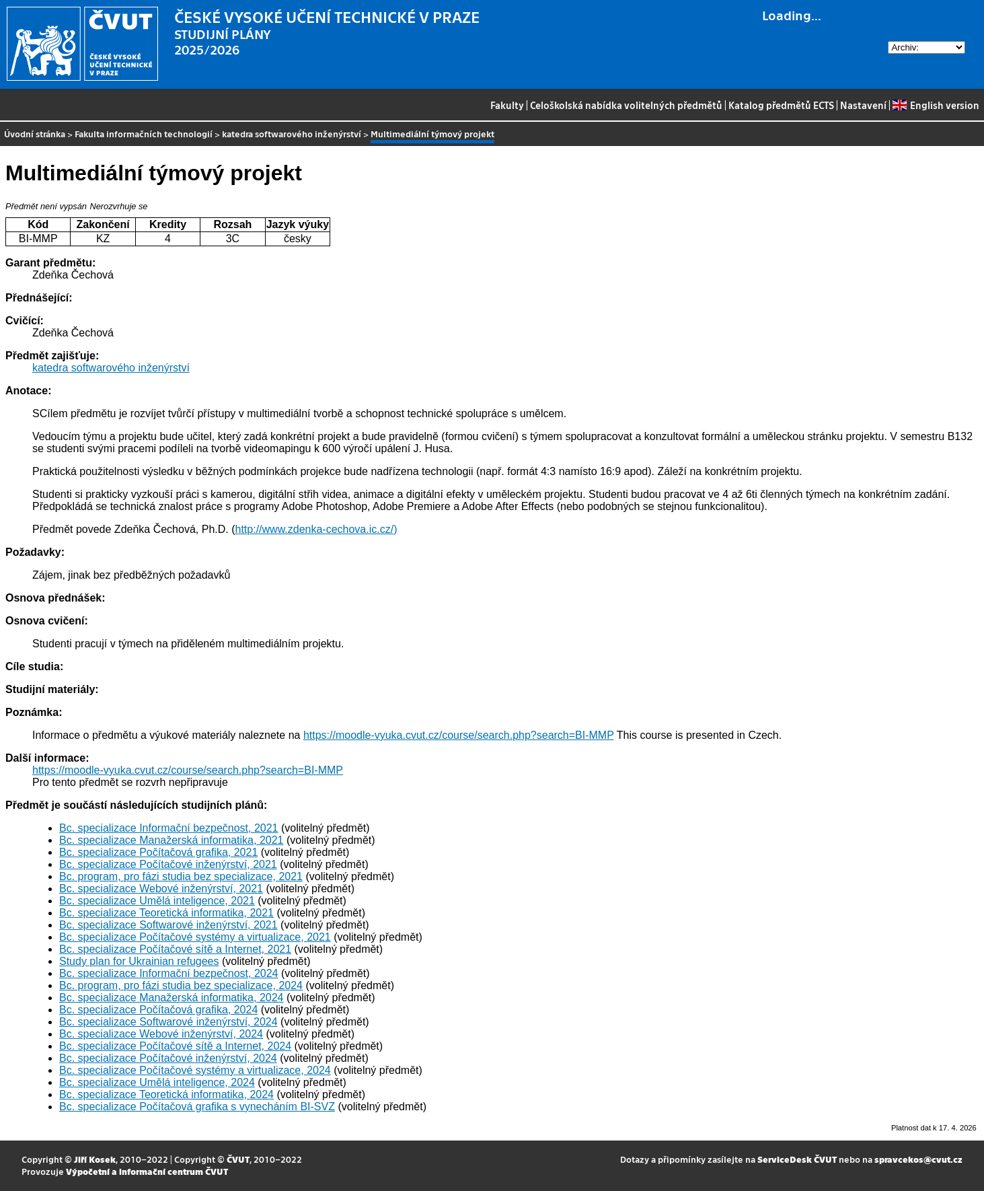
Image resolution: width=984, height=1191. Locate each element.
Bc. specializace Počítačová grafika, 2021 (158, 852)
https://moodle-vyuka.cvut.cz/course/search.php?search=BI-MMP (458, 735)
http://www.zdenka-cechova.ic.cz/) (316, 529)
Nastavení (863, 105)
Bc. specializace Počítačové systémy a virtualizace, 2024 (195, 1070)
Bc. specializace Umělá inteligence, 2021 (157, 900)
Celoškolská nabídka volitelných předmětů (626, 105)
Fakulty (507, 105)
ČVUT (238, 1159)
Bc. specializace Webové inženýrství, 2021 (161, 888)
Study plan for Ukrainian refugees (139, 961)
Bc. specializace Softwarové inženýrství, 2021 (168, 925)
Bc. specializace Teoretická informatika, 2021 (166, 912)
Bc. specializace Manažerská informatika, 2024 (171, 997)
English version (936, 105)
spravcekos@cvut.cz (918, 1159)
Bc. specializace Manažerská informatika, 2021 (171, 840)
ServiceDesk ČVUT (797, 1159)
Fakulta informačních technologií (144, 134)
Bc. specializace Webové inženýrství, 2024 (161, 1034)
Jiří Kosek (95, 1159)
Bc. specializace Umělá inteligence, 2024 (157, 1082)
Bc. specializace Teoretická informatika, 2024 (166, 1094)
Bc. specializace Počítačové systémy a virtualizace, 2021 (195, 937)
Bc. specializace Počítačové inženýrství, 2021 (168, 864)
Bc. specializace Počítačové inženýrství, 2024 (168, 1058)
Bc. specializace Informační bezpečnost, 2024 (168, 973)
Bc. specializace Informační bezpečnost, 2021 (168, 828)
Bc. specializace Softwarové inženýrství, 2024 (168, 1021)
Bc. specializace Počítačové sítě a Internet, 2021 (175, 949)
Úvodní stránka (34, 134)
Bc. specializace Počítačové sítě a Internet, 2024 (175, 1046)
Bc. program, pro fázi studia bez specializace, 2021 (181, 876)
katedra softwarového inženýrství (291, 134)
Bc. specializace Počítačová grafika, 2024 (158, 1009)
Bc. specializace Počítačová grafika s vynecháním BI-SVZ (197, 1106)
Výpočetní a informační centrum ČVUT (147, 1171)
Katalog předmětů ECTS (781, 105)
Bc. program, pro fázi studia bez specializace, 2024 (181, 985)
